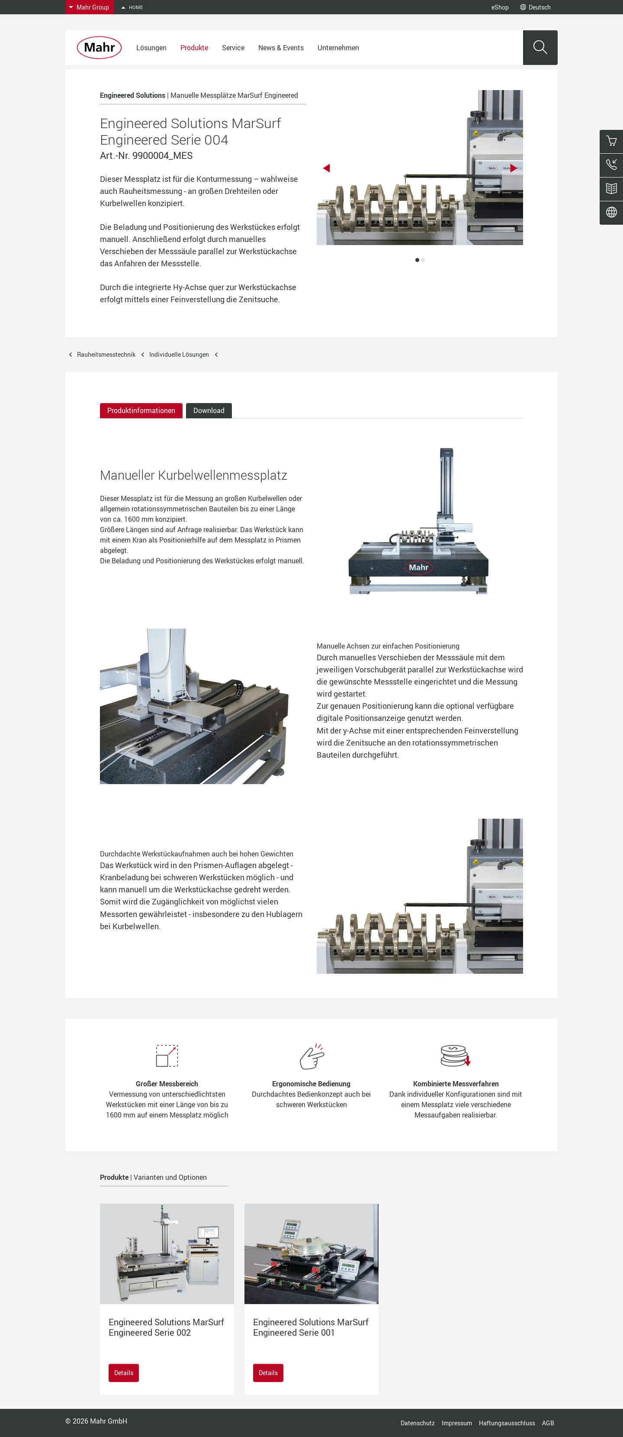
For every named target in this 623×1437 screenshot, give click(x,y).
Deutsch (535, 7)
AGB (548, 1423)
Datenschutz (418, 1423)
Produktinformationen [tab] (141, 410)
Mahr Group (93, 7)
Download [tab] (209, 410)
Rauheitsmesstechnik (106, 354)
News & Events (281, 47)
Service (233, 47)
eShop (500, 7)
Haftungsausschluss (507, 1423)
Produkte (194, 47)
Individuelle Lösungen (179, 354)
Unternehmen (338, 47)
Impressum (457, 1423)
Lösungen (151, 47)
